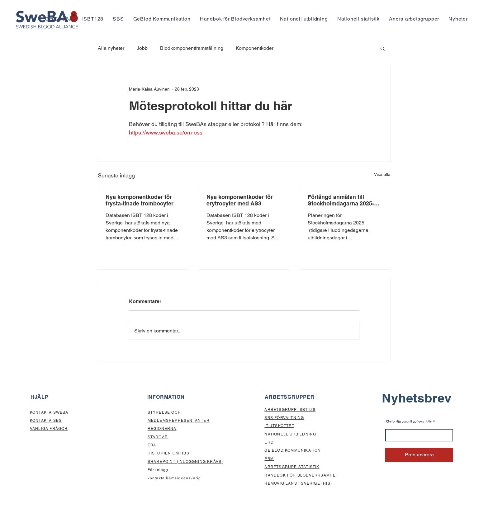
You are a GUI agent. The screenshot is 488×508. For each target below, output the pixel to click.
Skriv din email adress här (408, 422)
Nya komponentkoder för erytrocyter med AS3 (239, 200)
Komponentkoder (254, 48)
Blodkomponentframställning (191, 48)
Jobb (142, 48)
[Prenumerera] (419, 455)
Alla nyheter (111, 48)
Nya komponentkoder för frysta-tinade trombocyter (139, 200)
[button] (58, 19)
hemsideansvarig (183, 478)
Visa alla (382, 174)
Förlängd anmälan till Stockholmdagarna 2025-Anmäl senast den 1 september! (341, 200)
